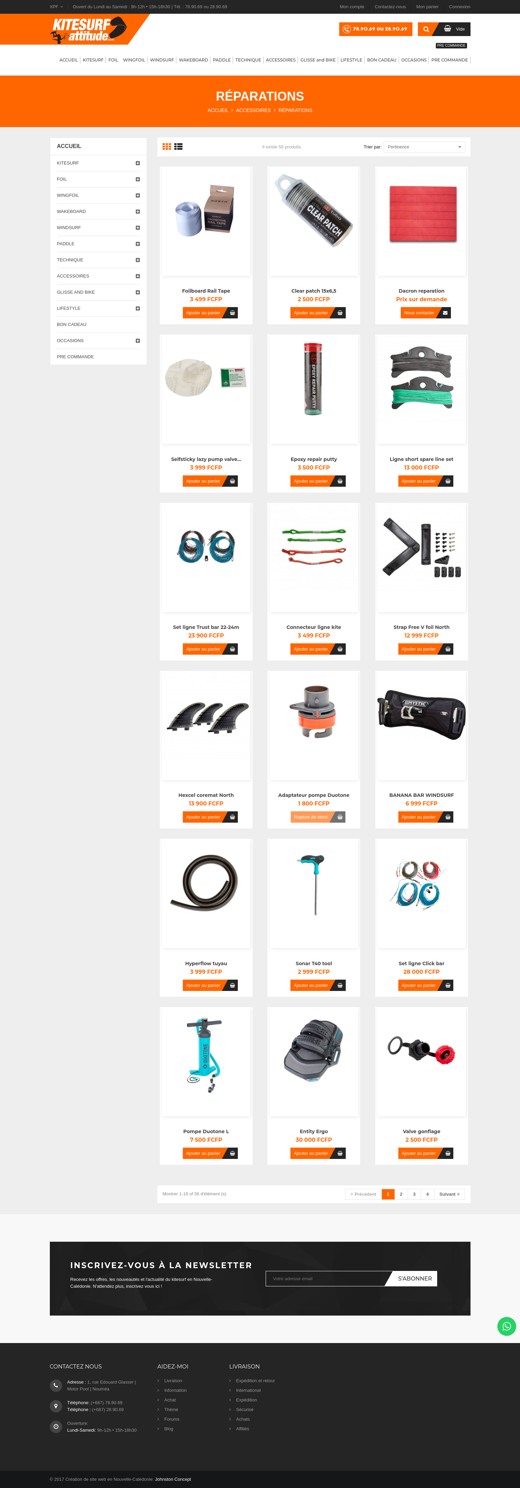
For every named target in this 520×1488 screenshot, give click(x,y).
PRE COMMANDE (75, 356)
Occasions (70, 340)
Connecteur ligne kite (314, 627)
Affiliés (242, 1428)
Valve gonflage (421, 1131)
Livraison (173, 1380)
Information (175, 1390)
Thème (171, 1409)
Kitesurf (68, 163)
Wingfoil (68, 195)
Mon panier (427, 6)
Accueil (69, 146)
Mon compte (352, 6)
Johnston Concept (173, 1479)
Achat (170, 1399)
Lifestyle (69, 308)
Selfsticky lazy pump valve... (206, 459)
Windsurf (69, 227)
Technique (70, 259)
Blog (168, 1428)
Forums (171, 1419)
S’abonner (415, 1278)
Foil (62, 179)
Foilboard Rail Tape (206, 291)
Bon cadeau (72, 324)
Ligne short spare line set (421, 459)
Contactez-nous (390, 6)
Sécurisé (245, 1409)
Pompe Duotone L (206, 1131)
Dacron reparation (421, 291)
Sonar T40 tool (314, 963)
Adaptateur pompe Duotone (314, 795)
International (248, 1390)
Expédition (246, 1399)
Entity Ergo (314, 1131)
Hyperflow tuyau (206, 963)
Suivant (450, 1194)
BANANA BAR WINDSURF (421, 795)
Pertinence (424, 147)
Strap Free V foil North (422, 627)
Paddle (66, 243)
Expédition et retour (255, 1380)
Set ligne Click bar (421, 963)
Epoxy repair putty (314, 459)
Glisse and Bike (76, 292)
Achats (243, 1419)
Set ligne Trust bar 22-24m (206, 627)
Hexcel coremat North (206, 795)
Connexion (459, 6)
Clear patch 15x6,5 (313, 291)
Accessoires (73, 276)
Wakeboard (71, 211)
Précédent (363, 1194)
